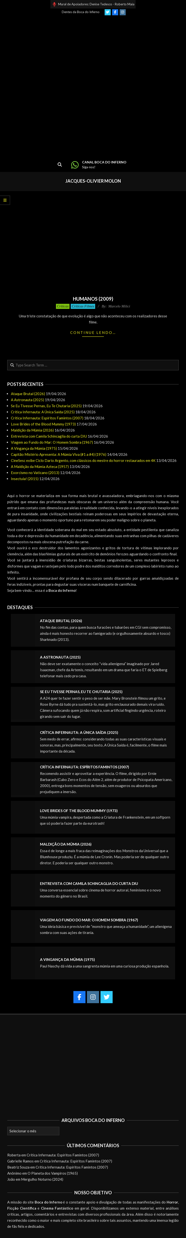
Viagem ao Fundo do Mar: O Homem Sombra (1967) (52, 442)
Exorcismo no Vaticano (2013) (35, 472)
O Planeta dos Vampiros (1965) (53, 1173)
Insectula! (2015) (25, 478)
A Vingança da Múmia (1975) (34, 448)
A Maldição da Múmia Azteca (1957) (40, 466)
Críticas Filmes (83, 306)
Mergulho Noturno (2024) (42, 1179)
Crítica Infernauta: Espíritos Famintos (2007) (47, 418)
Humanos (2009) (93, 299)
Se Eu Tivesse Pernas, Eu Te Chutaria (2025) (46, 406)
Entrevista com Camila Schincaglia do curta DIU (49, 436)
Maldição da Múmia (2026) (32, 430)
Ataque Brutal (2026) (28, 393)
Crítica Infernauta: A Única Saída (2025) (43, 412)
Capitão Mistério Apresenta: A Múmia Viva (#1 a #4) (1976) (58, 454)
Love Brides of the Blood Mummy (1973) (43, 424)
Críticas (63, 306)
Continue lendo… (93, 332)
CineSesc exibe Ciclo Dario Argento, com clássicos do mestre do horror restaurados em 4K (83, 460)
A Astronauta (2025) (27, 400)
